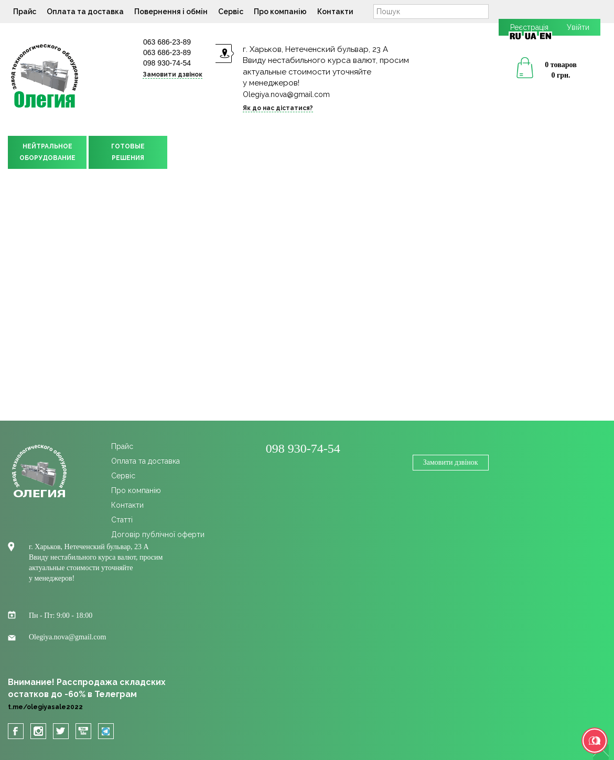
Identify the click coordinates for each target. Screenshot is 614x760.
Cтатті (122, 520)
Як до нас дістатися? (278, 108)
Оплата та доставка (85, 11)
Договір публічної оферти (157, 534)
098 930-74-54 (167, 63)
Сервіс (230, 11)
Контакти (335, 11)
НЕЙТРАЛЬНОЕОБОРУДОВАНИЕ (47, 152)
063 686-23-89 (167, 42)
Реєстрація (529, 27)
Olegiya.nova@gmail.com (286, 94)
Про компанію (280, 11)
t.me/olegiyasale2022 (45, 707)
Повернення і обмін (171, 11)
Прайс (24, 11)
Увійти (578, 27)
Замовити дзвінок (172, 74)
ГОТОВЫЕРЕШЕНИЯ (128, 152)
